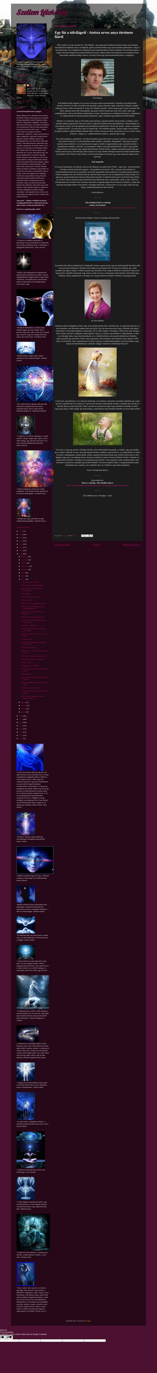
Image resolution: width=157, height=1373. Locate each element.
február (23, 709)
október (24, 563)
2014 (21, 729)
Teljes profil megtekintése (25, 101)
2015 (21, 726)
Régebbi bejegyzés (131, 545)
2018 (21, 716)
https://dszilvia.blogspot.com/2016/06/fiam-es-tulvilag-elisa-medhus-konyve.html (97, 485)
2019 (21, 554)
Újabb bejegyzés (62, 545)
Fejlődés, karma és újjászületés (31, 688)
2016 (21, 722)
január (23, 712)
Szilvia (31, 85)
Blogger (88, 1321)
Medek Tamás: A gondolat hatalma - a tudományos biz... (33, 697)
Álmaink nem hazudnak (29, 647)
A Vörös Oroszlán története (30, 582)
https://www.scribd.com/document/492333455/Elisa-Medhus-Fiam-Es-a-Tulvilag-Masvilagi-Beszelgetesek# (97, 208)
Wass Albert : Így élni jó (29, 625)
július (23, 573)
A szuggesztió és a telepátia (30, 666)
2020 (21, 550)
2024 (21, 538)
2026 (21, 531)
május (23, 579)
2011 (21, 738)
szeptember (25, 566)
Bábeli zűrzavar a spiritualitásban (32, 585)
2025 (21, 534)
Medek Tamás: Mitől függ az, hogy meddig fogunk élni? (32, 607)
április (23, 702)
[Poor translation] (9, 1337)
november (24, 560)
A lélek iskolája (26, 662)
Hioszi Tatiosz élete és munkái (31, 597)
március (24, 705)
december (24, 556)
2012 (21, 735)
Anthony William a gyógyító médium (33, 603)
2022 (21, 544)
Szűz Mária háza (26, 674)
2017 (21, 719)
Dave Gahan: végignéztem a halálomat (33, 656)
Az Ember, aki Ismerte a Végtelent (32, 659)
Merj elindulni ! (26, 594)
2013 (21, 732)
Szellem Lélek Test (41, 12)
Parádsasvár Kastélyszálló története (32, 617)
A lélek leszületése (27, 600)
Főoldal (96, 545)
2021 (21, 547)
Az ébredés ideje (26, 639)
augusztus (24, 569)
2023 (21, 541)
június (23, 576)
